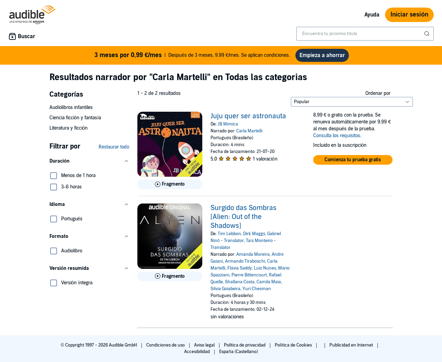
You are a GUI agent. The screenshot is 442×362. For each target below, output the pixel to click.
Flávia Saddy (239, 268)
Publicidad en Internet (351, 345)
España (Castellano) (238, 351)
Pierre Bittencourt (249, 275)
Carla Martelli (249, 131)
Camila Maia (269, 282)
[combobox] (365, 34)
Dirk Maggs (254, 234)
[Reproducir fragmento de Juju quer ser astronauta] (169, 184)
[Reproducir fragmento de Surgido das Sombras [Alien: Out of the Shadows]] (169, 276)
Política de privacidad (245, 345)
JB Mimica (228, 124)
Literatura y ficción (68, 128)
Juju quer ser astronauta (248, 116)
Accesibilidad (197, 351)
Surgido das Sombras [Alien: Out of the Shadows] (243, 217)
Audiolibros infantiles (71, 107)
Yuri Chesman (256, 289)
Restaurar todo (114, 147)
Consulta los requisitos (336, 136)
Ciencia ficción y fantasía (75, 118)
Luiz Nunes (265, 268)
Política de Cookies (294, 345)
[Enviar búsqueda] (427, 34)
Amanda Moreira (253, 254)
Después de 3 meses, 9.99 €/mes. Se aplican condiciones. (192, 55)
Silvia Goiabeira (225, 289)
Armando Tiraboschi (245, 261)
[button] (89, 161)
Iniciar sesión (409, 14)
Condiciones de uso (166, 345)
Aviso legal (205, 345)
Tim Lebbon (229, 234)
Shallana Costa (239, 282)
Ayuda (371, 14)
